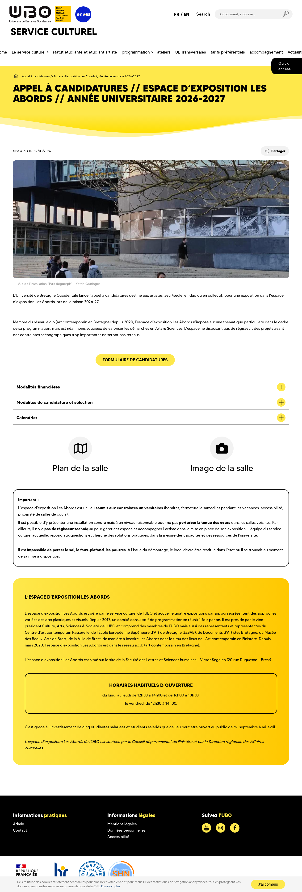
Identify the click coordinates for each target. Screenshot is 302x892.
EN (186, 14)
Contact (20, 830)
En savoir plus (110, 886)
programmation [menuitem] (136, 52)
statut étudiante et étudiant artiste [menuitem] (85, 52)
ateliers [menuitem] (164, 52)
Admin (18, 824)
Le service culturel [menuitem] (29, 52)
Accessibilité (118, 836)
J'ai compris (268, 884)
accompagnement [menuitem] (266, 52)
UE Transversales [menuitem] (190, 52)
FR (176, 14)
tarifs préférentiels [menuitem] (228, 52)
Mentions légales (122, 824)
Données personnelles (126, 830)
